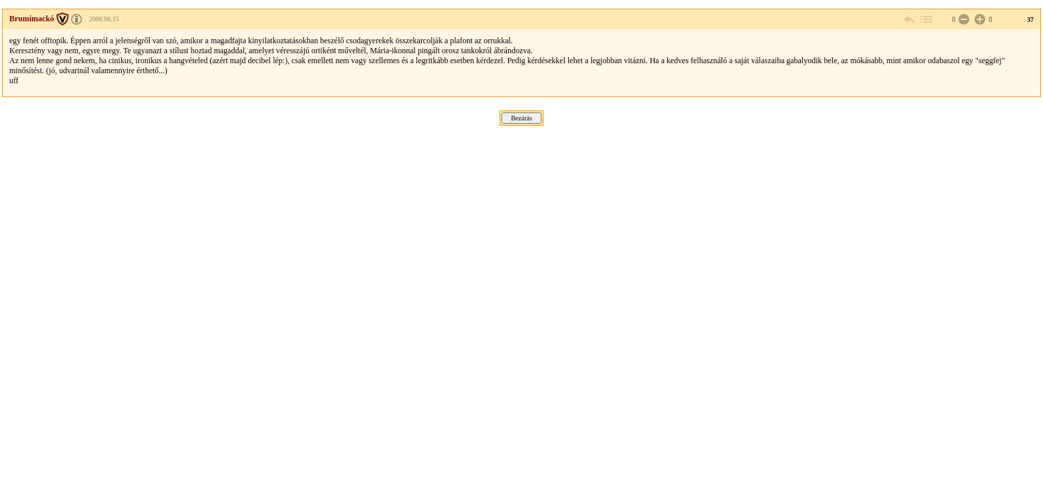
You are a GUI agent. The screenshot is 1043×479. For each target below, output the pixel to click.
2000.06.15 (104, 19)
